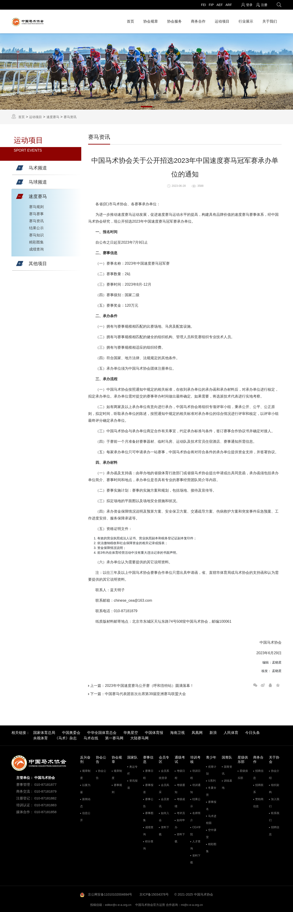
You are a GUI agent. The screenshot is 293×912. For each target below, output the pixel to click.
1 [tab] (146, 105)
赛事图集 (148, 815)
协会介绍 (274, 773)
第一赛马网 (114, 737)
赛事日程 (148, 773)
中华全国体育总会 (102, 731)
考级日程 (180, 773)
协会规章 (150, 20)
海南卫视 (177, 731)
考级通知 (180, 787)
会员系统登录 (164, 773)
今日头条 (252, 731)
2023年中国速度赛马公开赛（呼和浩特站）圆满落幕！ (149, 684)
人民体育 (231, 731)
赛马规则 (36, 205)
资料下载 (164, 830)
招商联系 (258, 787)
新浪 (213, 731)
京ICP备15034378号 (154, 893)
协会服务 (174, 20)
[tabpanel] (146, 70)
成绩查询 (36, 248)
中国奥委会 (71, 731)
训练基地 (227, 783)
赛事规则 (117, 787)
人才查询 (195, 844)
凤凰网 (197, 731)
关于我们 (269, 20)
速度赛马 (52, 115)
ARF (228, 5)
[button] (19, 166)
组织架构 (274, 787)
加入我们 (274, 801)
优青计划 (211, 769)
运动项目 (222, 20)
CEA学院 (195, 830)
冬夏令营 (211, 790)
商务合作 (198, 20)
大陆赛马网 (139, 737)
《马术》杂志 (66, 737)
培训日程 (195, 773)
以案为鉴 (85, 787)
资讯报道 (132, 783)
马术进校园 (211, 818)
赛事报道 (148, 787)
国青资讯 (227, 769)
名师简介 (195, 815)
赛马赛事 (36, 212)
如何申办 (180, 822)
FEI (203, 5)
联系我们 (274, 815)
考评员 (181, 812)
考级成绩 (180, 801)
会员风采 (164, 787)
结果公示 (36, 227)
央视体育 (40, 737)
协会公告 (101, 773)
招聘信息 (274, 830)
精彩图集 (36, 241)
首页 (130, 20)
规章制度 (85, 773)
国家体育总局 (44, 731)
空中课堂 (211, 832)
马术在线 (91, 737)
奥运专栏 (132, 769)
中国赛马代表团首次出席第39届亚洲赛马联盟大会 (145, 692)
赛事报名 (211, 804)
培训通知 (195, 787)
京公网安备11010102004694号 (110, 893)
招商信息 (258, 773)
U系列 (212, 779)
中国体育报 (154, 731)
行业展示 (246, 20)
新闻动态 (85, 801)
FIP (211, 5)
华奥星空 (130, 731)
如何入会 (164, 815)
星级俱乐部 (243, 773)
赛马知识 (36, 234)
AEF (220, 5)
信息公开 (85, 815)
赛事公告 (148, 801)
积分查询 (148, 844)
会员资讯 (164, 801)
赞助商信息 (258, 801)
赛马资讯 (70, 115)
